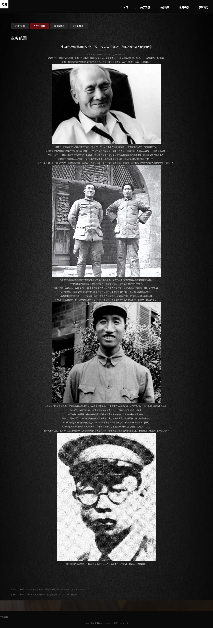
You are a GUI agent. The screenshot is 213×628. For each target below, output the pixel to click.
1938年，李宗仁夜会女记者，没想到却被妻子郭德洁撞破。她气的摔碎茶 (51, 589)
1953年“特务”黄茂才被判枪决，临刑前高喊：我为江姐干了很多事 (48, 594)
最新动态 (184, 7)
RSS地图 (114, 623)
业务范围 (164, 7)
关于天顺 (145, 7)
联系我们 (203, 7)
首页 (125, 7)
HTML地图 (123, 623)
